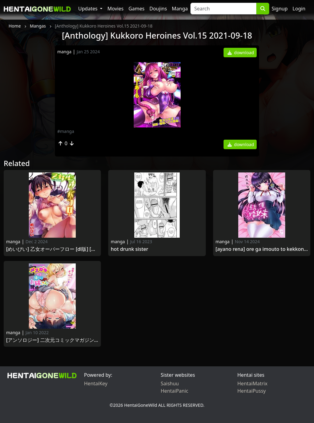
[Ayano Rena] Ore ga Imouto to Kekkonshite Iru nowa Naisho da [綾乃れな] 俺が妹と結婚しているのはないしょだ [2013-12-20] (262, 249)
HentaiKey (95, 383)
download (241, 52)
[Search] (223, 8)
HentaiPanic (174, 390)
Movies (115, 8)
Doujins (158, 8)
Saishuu (170, 383)
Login (299, 8)
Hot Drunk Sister (129, 249)
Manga (180, 8)
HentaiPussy (251, 390)
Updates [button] (88, 8)
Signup (280, 8)
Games (136, 8)
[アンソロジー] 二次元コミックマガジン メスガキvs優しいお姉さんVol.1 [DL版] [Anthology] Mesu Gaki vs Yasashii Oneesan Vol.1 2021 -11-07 (52, 340)
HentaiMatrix (252, 383)
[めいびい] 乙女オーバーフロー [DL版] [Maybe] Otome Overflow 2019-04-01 (52, 249)
